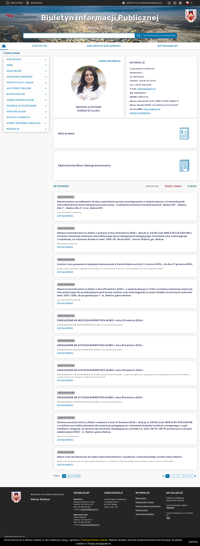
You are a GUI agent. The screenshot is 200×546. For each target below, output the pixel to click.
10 (64, 476)
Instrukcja (34, 3)
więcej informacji (110, 61)
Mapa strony (14, 3)
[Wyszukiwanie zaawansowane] (79, 35)
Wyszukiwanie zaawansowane (159, 35)
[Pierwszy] (163, 476)
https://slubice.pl (151, 109)
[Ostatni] (195, 476)
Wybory (192, 186)
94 (191, 476)
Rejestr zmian (142, 510)
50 (73, 476)
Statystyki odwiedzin (145, 514)
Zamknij (193, 541)
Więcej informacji (140, 113)
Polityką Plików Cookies (94, 540)
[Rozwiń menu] (46, 59)
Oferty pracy (173, 186)
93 (186, 476)
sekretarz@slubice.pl (89, 509)
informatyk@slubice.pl (90, 525)
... (181, 476)
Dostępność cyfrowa (145, 502)
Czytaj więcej (65, 216)
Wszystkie (152, 186)
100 (78, 476)
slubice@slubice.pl (146, 89)
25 (69, 476)
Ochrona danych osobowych (148, 506)
